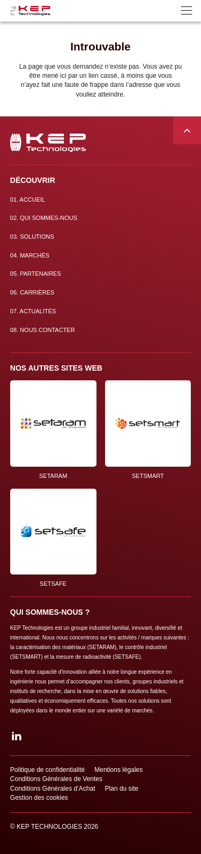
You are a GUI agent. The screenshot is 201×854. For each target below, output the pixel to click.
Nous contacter (42, 330)
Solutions (32, 236)
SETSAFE (53, 538)
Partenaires (35, 273)
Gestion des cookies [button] (39, 797)
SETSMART (148, 429)
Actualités (33, 311)
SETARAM (53, 429)
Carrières (32, 292)
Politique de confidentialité (47, 770)
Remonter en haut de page (187, 130)
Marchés (29, 255)
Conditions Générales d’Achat (52, 788)
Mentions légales (118, 770)
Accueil (27, 199)
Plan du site (122, 788)
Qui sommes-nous (43, 218)
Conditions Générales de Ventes (56, 779)
